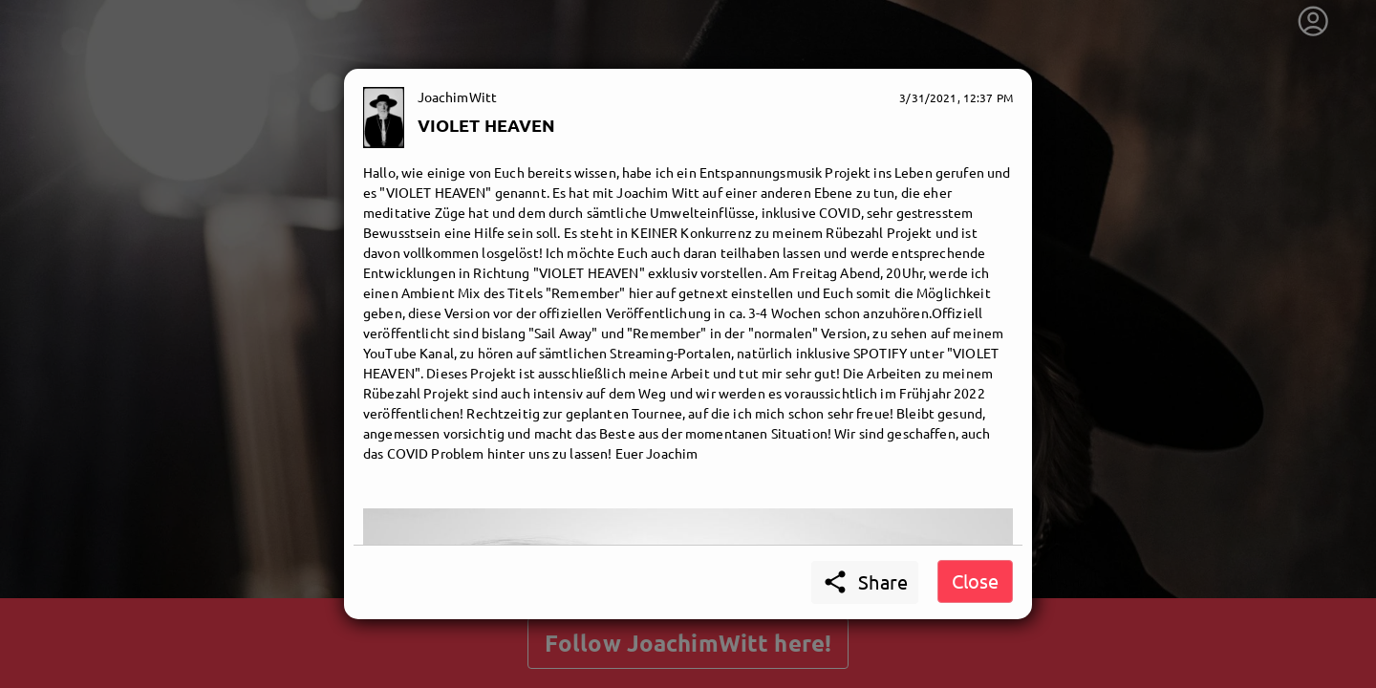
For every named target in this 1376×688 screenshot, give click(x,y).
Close (975, 580)
